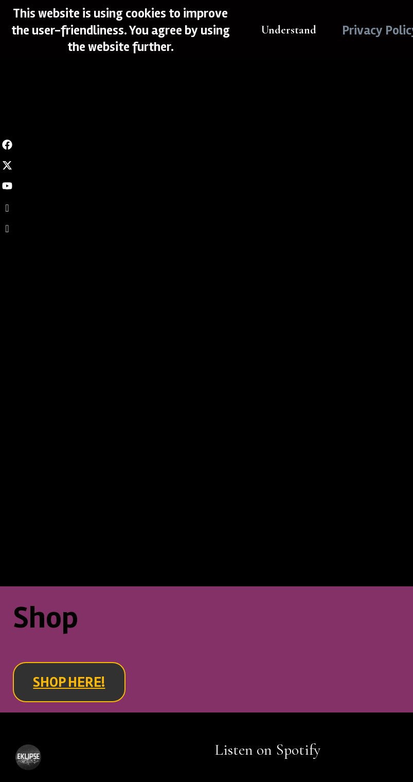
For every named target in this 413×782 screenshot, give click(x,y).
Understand (288, 30)
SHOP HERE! (69, 682)
